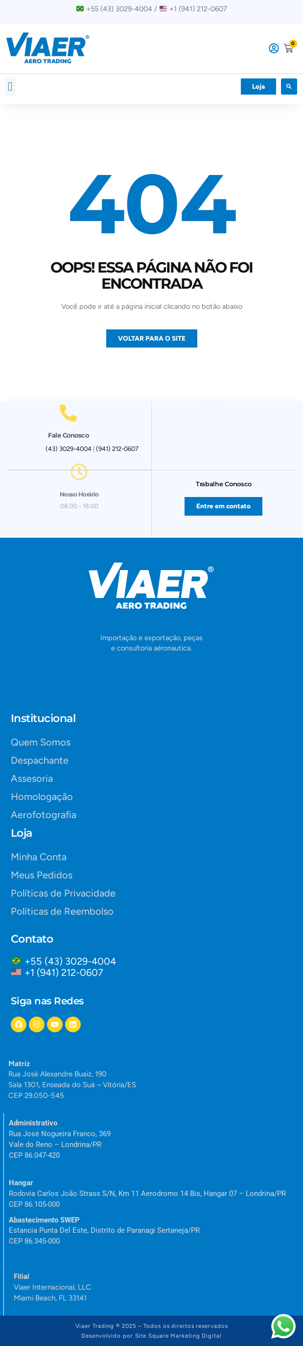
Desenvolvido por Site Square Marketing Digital (151, 1335)
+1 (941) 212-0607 (63, 972)
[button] (10, 86)
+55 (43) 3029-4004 (72, 961)
